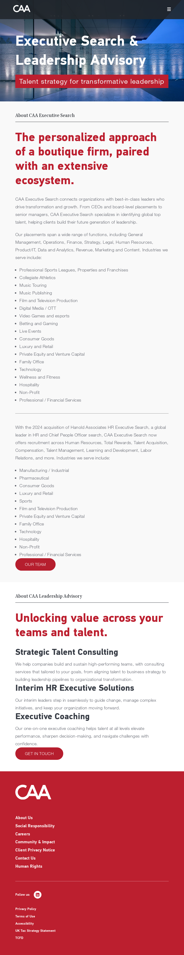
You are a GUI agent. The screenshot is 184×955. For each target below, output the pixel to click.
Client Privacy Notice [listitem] (35, 850)
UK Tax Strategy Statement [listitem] (35, 931)
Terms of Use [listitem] (25, 916)
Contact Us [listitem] (25, 858)
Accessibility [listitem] (24, 924)
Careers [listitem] (22, 834)
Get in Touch (39, 753)
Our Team (35, 564)
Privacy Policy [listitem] (25, 909)
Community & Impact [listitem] (35, 842)
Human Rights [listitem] (28, 866)
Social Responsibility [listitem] (35, 826)
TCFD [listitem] (19, 938)
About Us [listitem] (24, 818)
